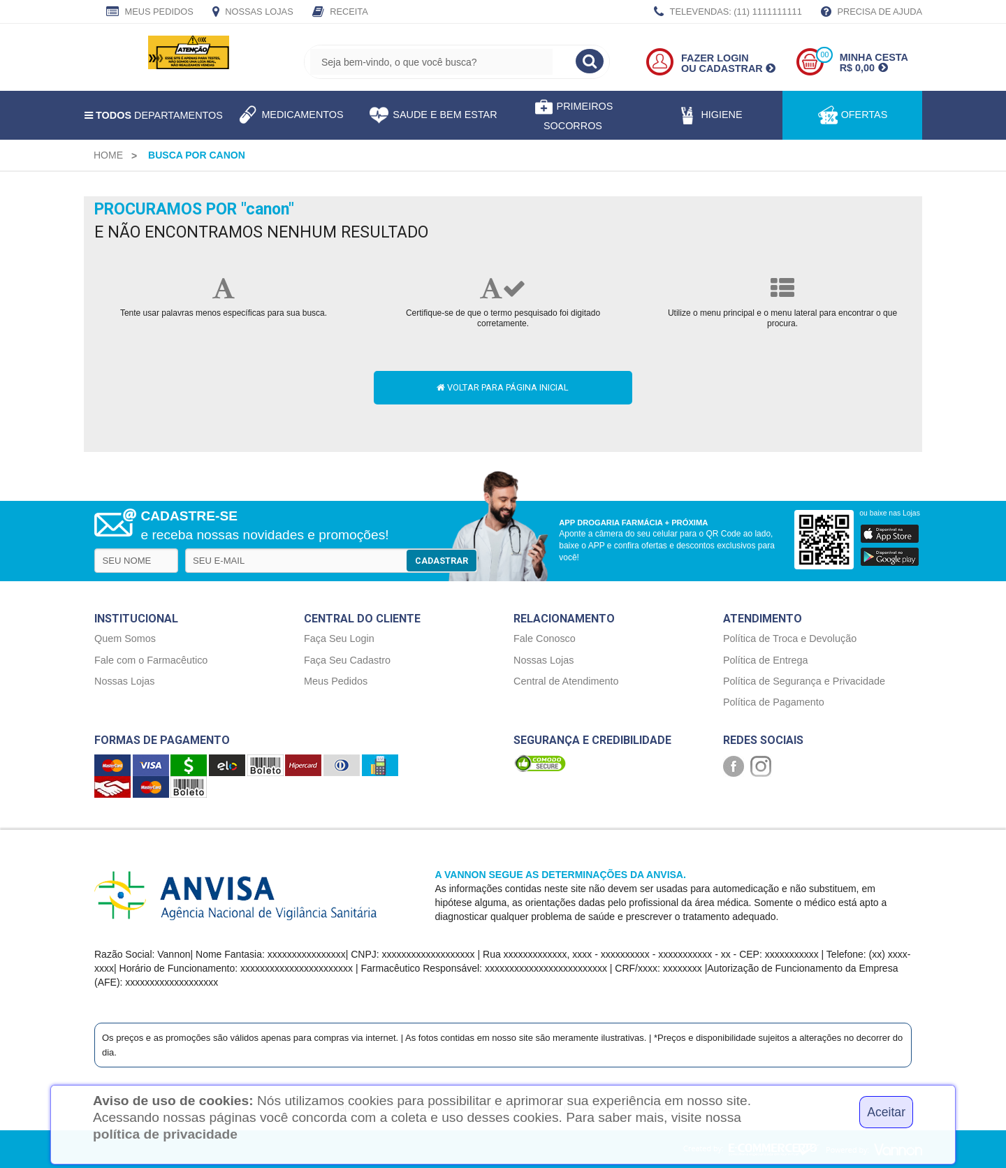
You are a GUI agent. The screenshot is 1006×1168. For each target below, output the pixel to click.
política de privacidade (165, 1134)
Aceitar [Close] (886, 1112)
